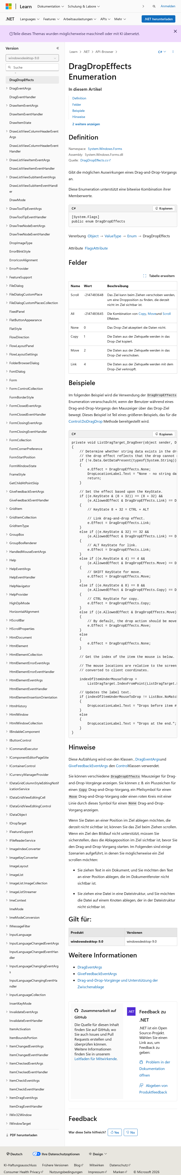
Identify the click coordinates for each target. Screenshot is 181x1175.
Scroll (167, 313)
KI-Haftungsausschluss (20, 1165)
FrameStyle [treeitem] (17, 474)
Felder (76, 104)
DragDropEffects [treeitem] (21, 80)
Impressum (96, 1172)
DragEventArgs (147, 759)
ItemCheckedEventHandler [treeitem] (28, 1072)
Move (152, 313)
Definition (79, 98)
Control (122, 765)
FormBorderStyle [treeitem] (21, 397)
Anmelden (168, 6)
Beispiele (78, 110)
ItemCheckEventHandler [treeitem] (26, 1089)
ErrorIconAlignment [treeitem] (23, 260)
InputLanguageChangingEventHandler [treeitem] (33, 983)
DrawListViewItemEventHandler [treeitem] (32, 168)
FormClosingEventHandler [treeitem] (28, 431)
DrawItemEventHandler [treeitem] (26, 114)
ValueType (113, 235)
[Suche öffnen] (154, 6)
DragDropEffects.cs (94, 160)
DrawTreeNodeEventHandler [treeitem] (29, 234)
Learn (74, 51)
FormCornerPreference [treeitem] (25, 448)
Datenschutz (119, 1165)
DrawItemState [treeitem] (20, 122)
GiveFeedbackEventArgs (88, 765)
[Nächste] (143, 6)
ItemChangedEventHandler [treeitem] (28, 1055)
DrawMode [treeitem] (17, 200)
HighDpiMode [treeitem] (19, 603)
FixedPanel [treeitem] (17, 311)
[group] (123, 588)
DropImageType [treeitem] (20, 243)
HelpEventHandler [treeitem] (22, 577)
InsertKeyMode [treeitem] (20, 1003)
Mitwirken (97, 1165)
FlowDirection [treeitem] (19, 337)
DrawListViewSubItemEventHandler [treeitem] (33, 188)
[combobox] (32, 58)
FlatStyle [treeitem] (15, 328)
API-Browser (104, 51)
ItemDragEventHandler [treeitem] (25, 1106)
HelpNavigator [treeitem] (19, 586)
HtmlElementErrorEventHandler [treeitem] (31, 671)
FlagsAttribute (96, 248)
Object (93, 235)
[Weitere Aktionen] (173, 52)
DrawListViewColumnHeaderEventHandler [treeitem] (33, 148)
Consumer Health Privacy (22, 1172)
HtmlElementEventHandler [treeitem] (28, 689)
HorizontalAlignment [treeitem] (24, 611)
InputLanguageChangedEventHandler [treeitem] (33, 954)
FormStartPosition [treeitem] (22, 457)
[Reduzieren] (58, 48)
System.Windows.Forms (105, 148)
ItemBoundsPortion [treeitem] (23, 1037)
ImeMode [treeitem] (16, 909)
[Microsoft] (9, 6)
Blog (77, 1165)
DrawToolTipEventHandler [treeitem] (27, 217)
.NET (86, 51)
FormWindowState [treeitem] (22, 466)
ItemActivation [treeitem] (20, 1029)
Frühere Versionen (55, 1165)
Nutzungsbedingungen (65, 1172)
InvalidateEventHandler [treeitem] (26, 1020)
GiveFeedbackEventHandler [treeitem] (29, 500)
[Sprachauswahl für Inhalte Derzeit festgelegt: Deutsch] (14, 1154)
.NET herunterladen (158, 19)
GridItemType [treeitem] (19, 525)
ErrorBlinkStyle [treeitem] (19, 251)
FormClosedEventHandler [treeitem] (27, 414)
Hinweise (78, 116)
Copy (142, 313)
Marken (118, 1172)
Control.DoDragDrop (86, 421)
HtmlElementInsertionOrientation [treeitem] (33, 697)
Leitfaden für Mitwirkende (95, 1058)
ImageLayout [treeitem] (18, 866)
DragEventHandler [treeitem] (22, 97)
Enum (132, 235)
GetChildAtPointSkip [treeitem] (24, 483)
